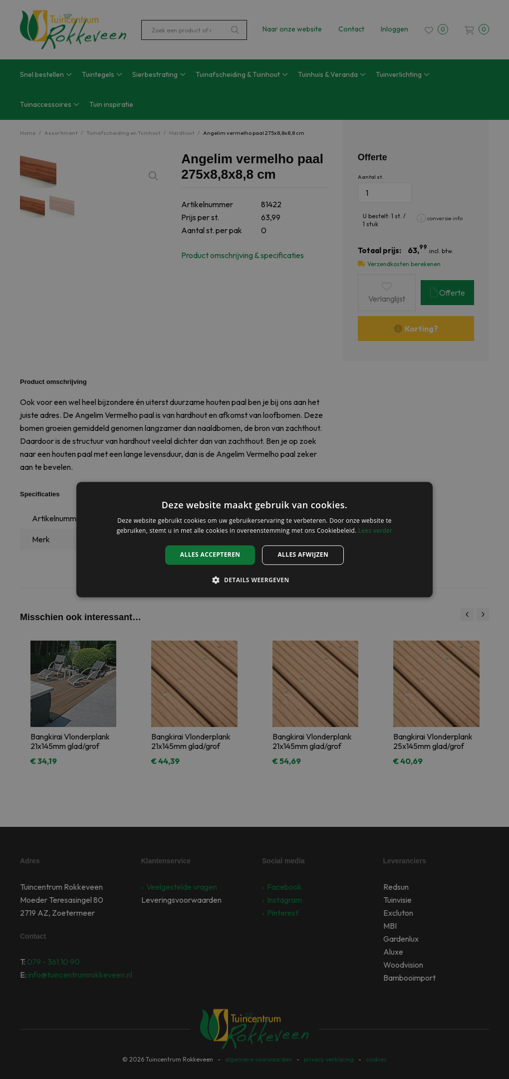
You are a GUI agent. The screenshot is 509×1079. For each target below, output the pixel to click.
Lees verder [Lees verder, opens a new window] (375, 530)
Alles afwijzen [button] (302, 555)
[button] (254, 580)
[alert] (254, 539)
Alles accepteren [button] (210, 555)
